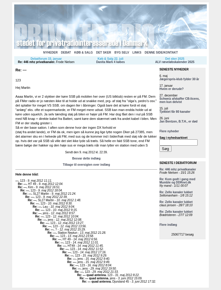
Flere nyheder (169, 131)
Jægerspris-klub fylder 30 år (179, 79)
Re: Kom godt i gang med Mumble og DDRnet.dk (177, 181)
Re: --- (22, 184)
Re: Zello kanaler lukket (176, 192)
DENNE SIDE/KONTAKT (161, 52)
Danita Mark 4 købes (110, 62)
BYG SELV (121, 52)
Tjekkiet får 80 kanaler (174, 111)
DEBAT (66, 52)
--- (16, 180)
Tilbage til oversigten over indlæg (86, 164)
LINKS (136, 52)
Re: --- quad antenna (91, 275)
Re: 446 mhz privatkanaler (36, 62)
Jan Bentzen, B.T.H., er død (178, 121)
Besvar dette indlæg (86, 158)
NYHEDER (50, 52)
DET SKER (103, 52)
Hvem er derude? (171, 89)
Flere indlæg (168, 224)
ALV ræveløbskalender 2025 (175, 62)
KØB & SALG (83, 52)
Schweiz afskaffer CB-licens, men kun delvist (179, 100)
